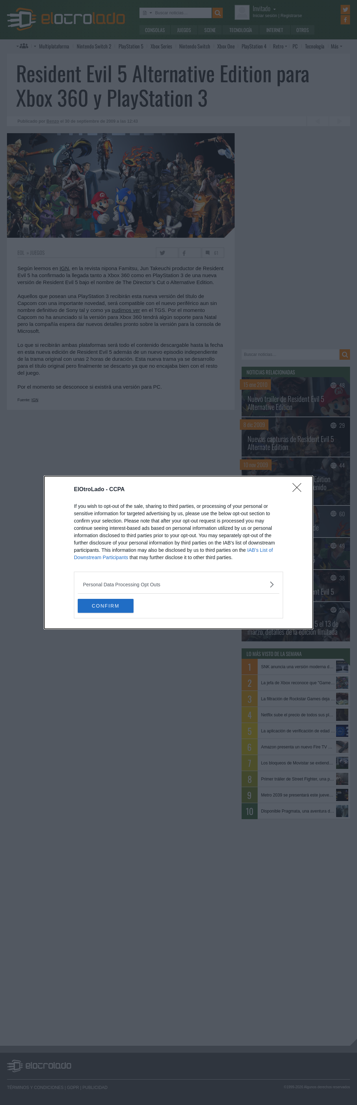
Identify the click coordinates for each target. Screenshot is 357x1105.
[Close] (299, 489)
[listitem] (178, 584)
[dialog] (178, 552)
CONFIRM (110, 606)
